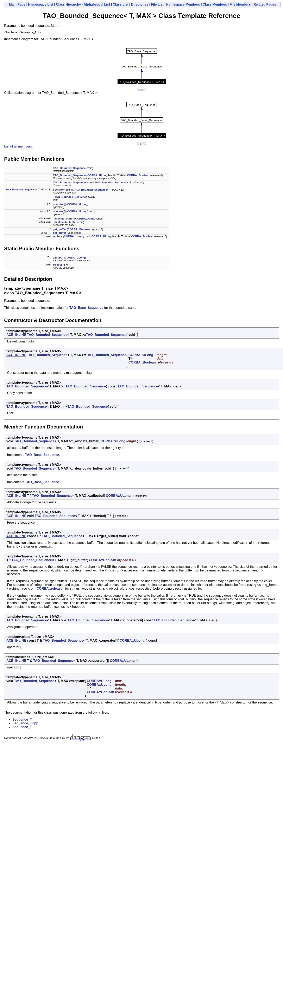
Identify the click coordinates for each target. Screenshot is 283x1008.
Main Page (17, 4)
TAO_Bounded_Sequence (69, 168)
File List (157, 4)
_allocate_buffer (63, 219)
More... (56, 25)
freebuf (57, 265)
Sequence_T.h (23, 720)
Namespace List (40, 4)
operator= (59, 190)
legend (141, 90)
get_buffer (59, 229)
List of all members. (18, 147)
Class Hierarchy (68, 4)
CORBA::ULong (97, 175)
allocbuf (58, 258)
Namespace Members (183, 4)
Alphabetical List (97, 4)
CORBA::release (49, 589)
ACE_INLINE (16, 335)
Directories (139, 4)
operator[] (59, 204)
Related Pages (264, 4)
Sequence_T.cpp (25, 724)
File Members (240, 4)
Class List (120, 4)
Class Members (215, 4)
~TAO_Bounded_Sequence (70, 197)
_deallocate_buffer (65, 222)
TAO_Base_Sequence (86, 308)
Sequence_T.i (22, 727)
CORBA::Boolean (138, 175)
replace (57, 236)
